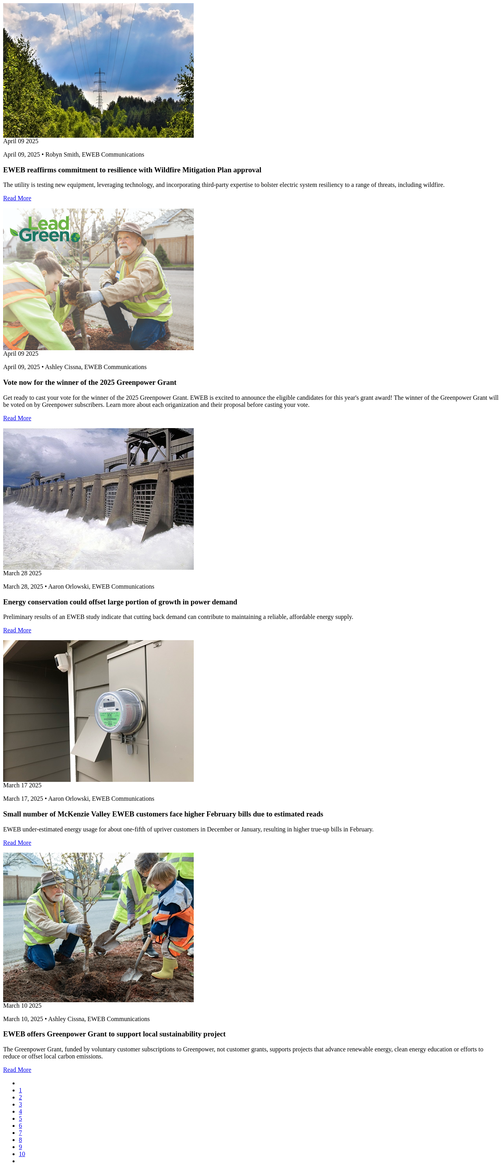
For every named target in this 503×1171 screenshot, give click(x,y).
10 (22, 1154)
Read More (17, 198)
